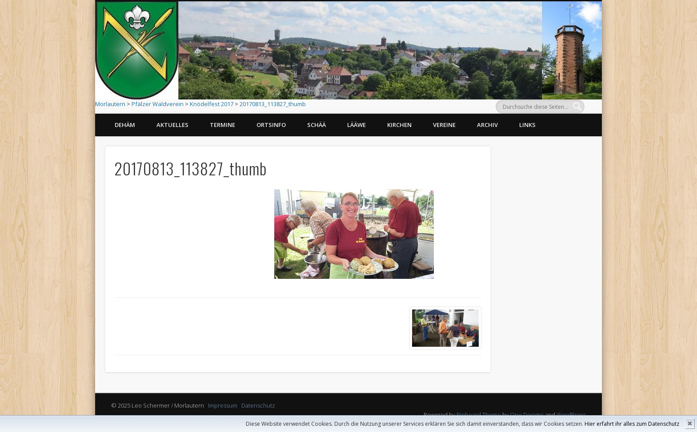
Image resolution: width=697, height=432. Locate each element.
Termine (222, 125)
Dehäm (125, 125)
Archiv (487, 125)
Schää (316, 125)
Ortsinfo (271, 125)
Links (527, 125)
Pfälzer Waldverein (158, 104)
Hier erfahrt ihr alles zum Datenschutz (632, 424)
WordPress (571, 415)
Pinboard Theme (479, 415)
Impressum (222, 405)
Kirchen (399, 125)
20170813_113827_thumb (273, 104)
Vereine (444, 125)
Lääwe (356, 125)
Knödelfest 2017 (211, 104)
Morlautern (110, 104)
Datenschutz (258, 405)
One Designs (527, 415)
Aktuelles (172, 125)
